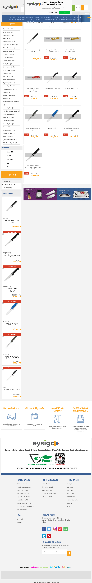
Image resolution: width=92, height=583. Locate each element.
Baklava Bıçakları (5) (9, 41)
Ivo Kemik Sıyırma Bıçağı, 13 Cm (12, 390)
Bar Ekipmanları (21, 508)
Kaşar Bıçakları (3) (8, 108)
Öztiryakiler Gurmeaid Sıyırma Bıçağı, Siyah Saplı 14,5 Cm (12, 290)
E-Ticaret (40, 580)
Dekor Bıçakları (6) (8, 51)
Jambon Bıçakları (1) (9, 79)
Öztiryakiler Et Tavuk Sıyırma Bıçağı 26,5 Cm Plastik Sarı (49, 49)
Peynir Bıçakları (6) (9, 120)
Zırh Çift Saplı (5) (8, 136)
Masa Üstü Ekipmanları (21, 18)
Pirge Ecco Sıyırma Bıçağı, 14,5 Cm (12, 221)
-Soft (35, 580)
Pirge (6, 166)
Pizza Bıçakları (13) (8, 124)
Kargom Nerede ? (23, 3)
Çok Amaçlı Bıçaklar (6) (10, 139)
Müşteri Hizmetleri (72, 499)
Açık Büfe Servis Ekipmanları (25, 505)
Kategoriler (7, 181)
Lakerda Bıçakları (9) (9, 114)
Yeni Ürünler (70, 492)
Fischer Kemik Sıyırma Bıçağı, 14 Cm (11, 323)
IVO (6, 163)
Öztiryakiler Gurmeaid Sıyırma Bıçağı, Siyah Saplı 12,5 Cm (12, 255)
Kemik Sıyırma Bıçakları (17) (11, 111)
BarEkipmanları (56, 18)
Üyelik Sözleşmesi (47, 486)
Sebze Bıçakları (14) (9, 130)
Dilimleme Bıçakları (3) (10, 143)
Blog (89, 18)
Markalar (5, 148)
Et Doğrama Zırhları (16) (10, 67)
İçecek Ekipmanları (22, 489)
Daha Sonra (53, 12)
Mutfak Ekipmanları (12, 18)
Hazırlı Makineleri (22, 483)
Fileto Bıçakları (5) (8, 76)
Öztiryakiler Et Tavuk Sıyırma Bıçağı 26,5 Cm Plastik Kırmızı (83, 49)
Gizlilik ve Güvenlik (47, 495)
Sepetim (69, 502)
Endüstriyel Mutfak (39, 18)
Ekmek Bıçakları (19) (9, 60)
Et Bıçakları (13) (7, 64)
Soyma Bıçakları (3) (9, 133)
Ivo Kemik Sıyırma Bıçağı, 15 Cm (31, 86)
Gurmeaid (8, 159)
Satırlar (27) (6, 127)
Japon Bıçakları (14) (9, 83)
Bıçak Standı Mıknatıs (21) (10, 45)
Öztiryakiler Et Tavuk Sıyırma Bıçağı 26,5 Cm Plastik (66, 49)
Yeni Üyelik (20, 517)
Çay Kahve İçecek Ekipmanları (30, 19)
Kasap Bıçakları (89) (9, 86)
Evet (64, 12)
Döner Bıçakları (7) (9, 57)
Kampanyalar (22, 4)
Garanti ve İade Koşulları (49, 492)
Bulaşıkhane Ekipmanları (74, 18)
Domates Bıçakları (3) (9, 54)
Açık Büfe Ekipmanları (48, 18)
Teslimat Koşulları (47, 483)
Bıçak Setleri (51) (8, 29)
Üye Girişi (78, 8)
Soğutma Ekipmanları (65, 18)
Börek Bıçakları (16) (9, 48)
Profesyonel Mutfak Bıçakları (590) (9, 185)
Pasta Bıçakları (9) (8, 117)
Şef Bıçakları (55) (8, 32)
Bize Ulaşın (70, 486)
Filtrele (12, 174)
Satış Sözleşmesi (46, 489)
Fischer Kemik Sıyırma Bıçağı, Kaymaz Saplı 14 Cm (11, 356)
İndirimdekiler (71, 495)
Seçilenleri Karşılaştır (56, 27)
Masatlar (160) (7, 38)
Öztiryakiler (8, 152)
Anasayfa (69, 483)
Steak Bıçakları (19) (8, 35)
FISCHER (7, 155)
